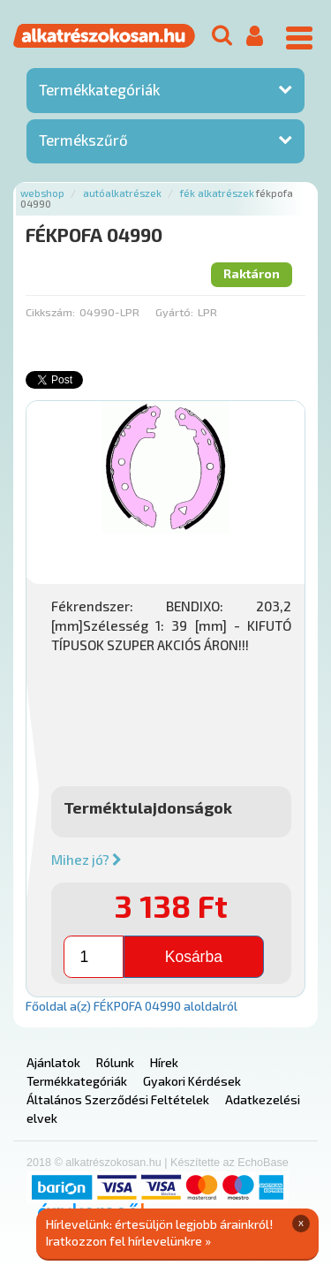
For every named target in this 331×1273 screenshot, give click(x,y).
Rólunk (115, 1062)
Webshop (42, 193)
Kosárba (193, 957)
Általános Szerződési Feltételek (117, 1099)
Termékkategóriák (99, 89)
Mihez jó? (86, 860)
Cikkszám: (50, 312)
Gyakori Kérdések (192, 1080)
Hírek (164, 1062)
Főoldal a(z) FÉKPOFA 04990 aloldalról (131, 1005)
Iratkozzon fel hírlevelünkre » (128, 1240)
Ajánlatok (53, 1062)
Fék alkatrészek (217, 193)
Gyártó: (174, 312)
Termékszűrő (83, 139)
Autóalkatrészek (122, 193)
